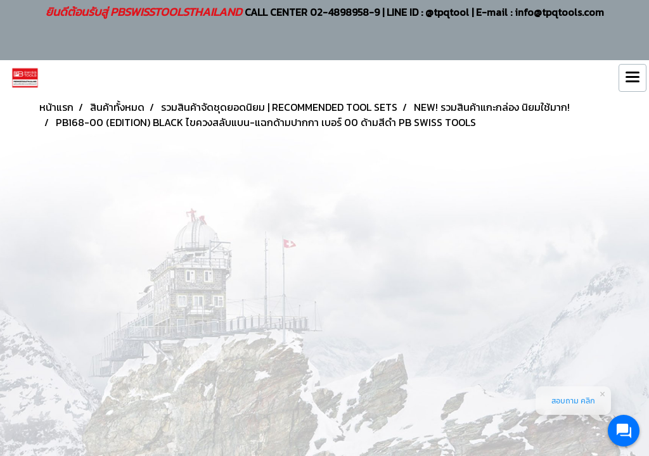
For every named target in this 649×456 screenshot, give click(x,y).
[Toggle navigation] (632, 78)
